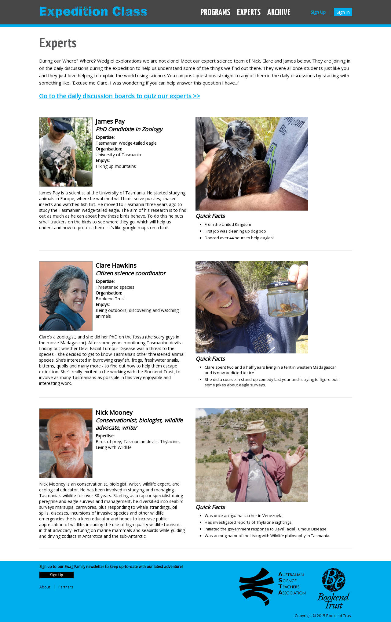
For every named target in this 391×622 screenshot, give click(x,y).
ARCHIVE (279, 13)
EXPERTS (249, 13)
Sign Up (318, 12)
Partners (65, 587)
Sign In (343, 12)
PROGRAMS (215, 13)
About (44, 587)
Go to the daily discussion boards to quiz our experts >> (119, 96)
